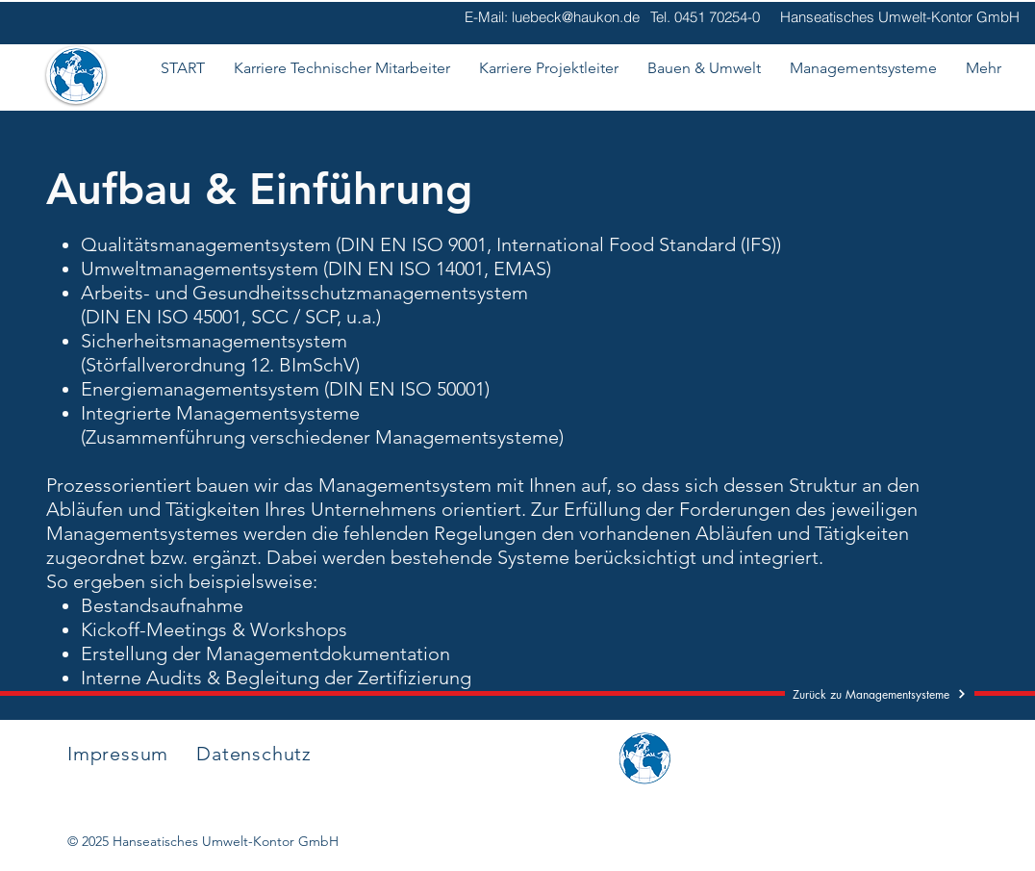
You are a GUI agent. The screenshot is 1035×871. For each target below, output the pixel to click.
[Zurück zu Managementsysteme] (879, 694)
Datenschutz (254, 753)
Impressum (117, 753)
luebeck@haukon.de (576, 17)
